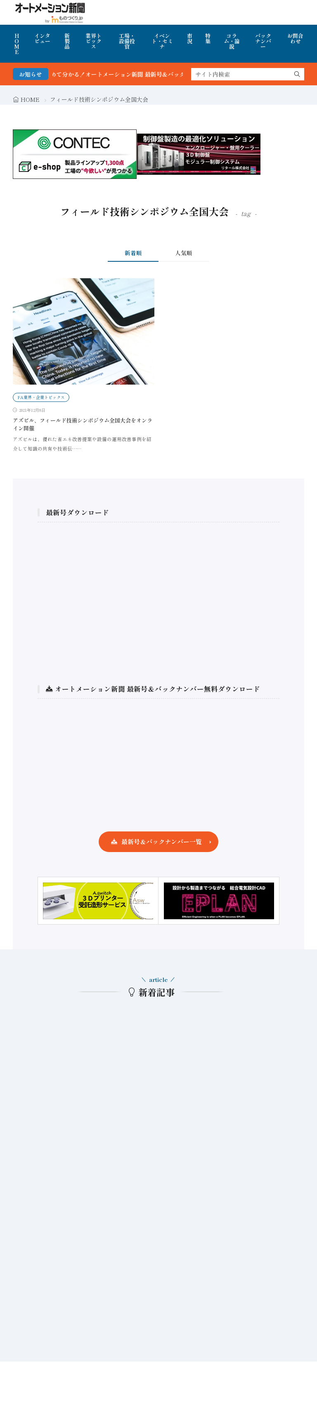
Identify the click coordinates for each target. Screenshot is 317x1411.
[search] (297, 74)
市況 (189, 38)
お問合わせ (295, 38)
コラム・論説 (232, 41)
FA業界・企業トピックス (41, 397)
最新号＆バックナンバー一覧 (161, 841)
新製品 (67, 41)
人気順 (183, 253)
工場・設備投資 (127, 41)
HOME (16, 44)
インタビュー (42, 38)
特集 (208, 38)
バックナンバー (263, 41)
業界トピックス (93, 41)
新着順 (133, 253)
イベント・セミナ (162, 41)
